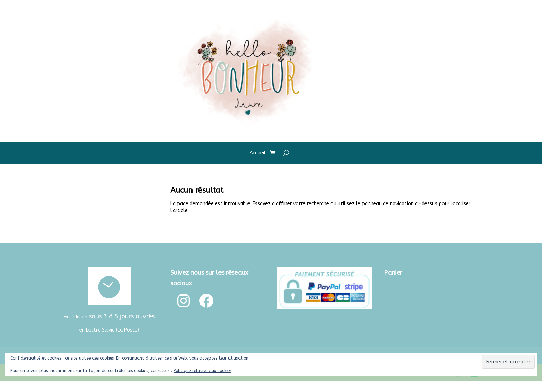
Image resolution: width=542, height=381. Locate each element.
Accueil (258, 153)
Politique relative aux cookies (202, 370)
